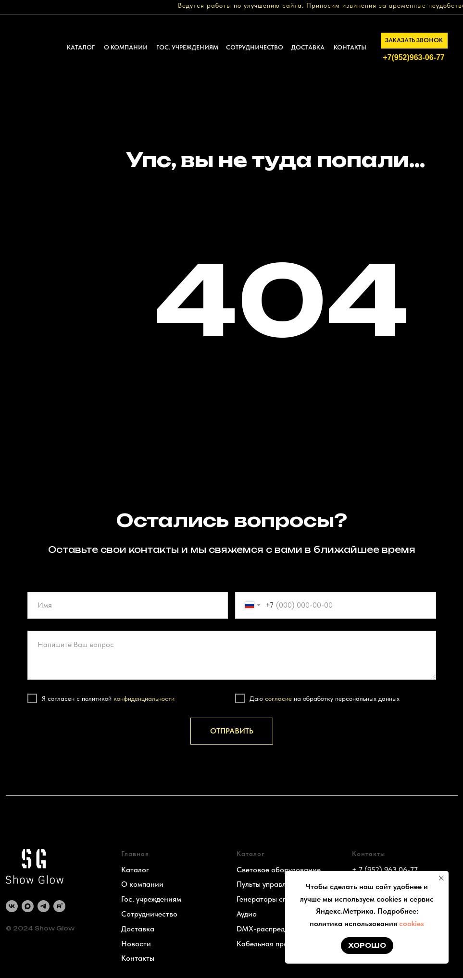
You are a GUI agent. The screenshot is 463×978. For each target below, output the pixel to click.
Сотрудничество (149, 913)
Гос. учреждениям (151, 899)
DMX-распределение (273, 928)
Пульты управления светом (282, 884)
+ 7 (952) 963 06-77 (385, 869)
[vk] (12, 906)
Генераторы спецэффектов (282, 899)
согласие (278, 698)
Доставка (137, 928)
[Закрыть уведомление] (441, 878)
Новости (136, 943)
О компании (142, 884)
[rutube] (59, 906)
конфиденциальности (144, 698)
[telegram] (44, 906)
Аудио (247, 913)
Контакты (137, 958)
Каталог (135, 869)
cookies (411, 923)
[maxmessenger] (28, 906)
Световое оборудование (279, 869)
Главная (135, 853)
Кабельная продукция (274, 943)
